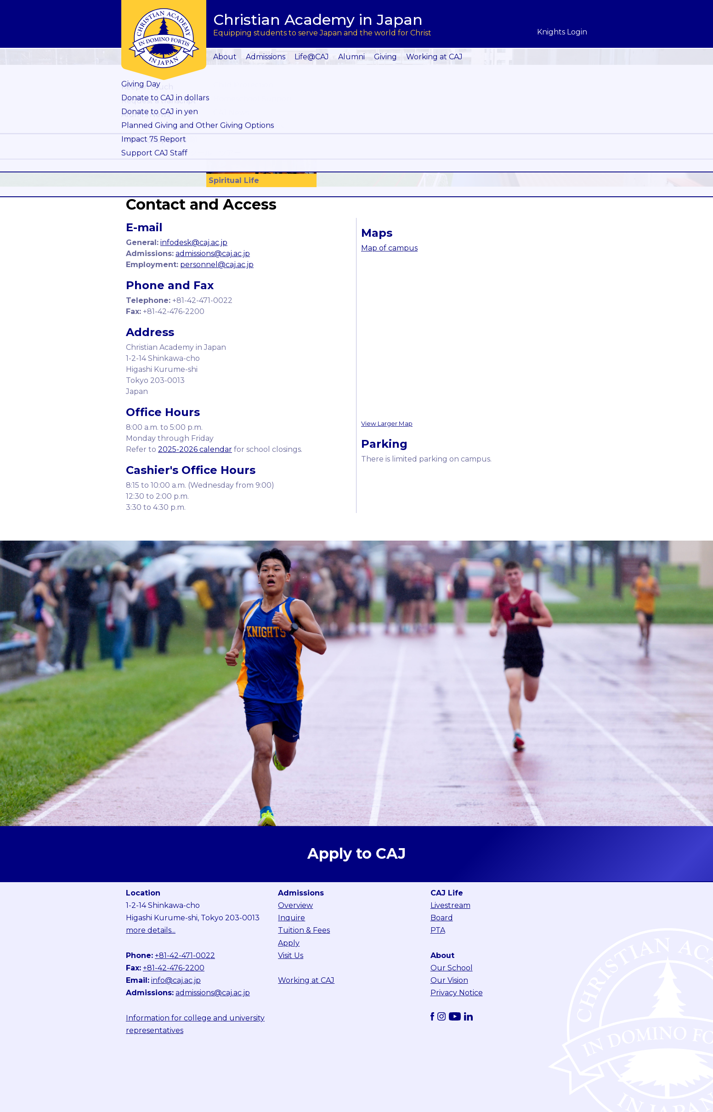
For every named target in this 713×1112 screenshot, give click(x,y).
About (225, 56)
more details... (150, 930)
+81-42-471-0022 (185, 955)
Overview (295, 905)
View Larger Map (387, 423)
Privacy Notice (456, 992)
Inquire (291, 917)
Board (441, 917)
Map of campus (389, 248)
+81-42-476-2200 (173, 968)
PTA (437, 930)
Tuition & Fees (304, 930)
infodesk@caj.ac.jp (193, 242)
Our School (451, 968)
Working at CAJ (434, 56)
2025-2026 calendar (195, 449)
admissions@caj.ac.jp (212, 253)
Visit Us (290, 955)
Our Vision (449, 980)
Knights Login (562, 32)
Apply (289, 943)
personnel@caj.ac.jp (217, 264)
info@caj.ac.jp (176, 980)
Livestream (450, 905)
